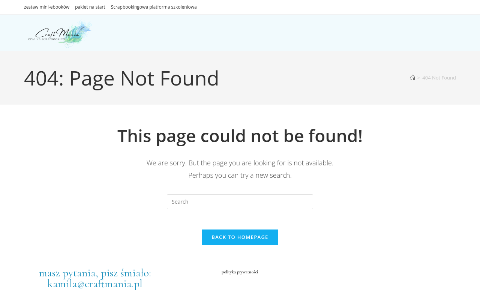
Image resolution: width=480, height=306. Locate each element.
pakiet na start (90, 7)
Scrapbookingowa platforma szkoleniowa (154, 7)
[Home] (412, 77)
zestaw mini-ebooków (46, 7)
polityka (224, 274)
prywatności (250, 274)
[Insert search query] (240, 201)
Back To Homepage (240, 239)
